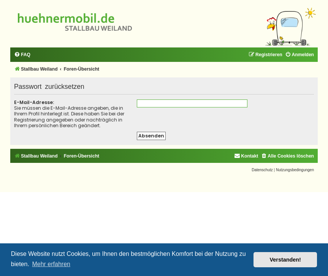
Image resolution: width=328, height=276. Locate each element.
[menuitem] (22, 55)
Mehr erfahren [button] (51, 264)
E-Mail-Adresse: (34, 102)
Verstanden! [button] (285, 260)
